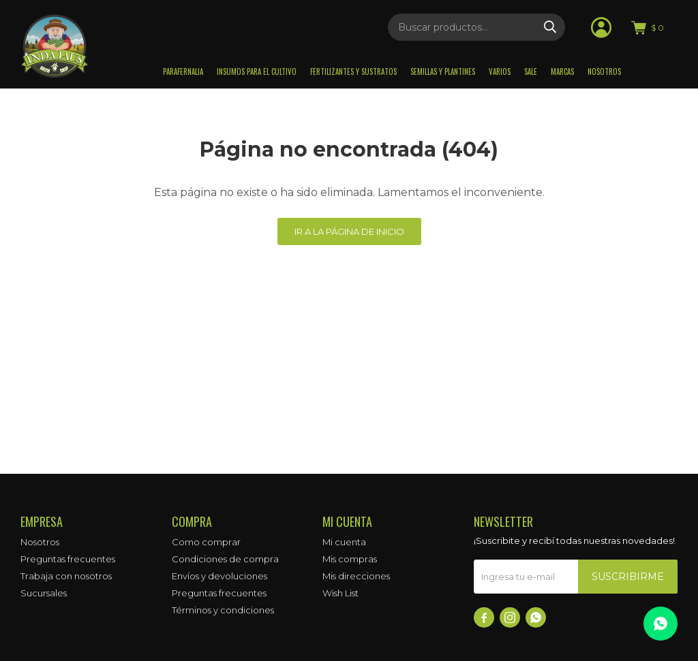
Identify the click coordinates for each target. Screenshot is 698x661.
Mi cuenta (344, 541)
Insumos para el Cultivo (257, 71)
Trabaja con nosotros (66, 575)
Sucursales (43, 592)
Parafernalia (183, 71)
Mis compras (349, 558)
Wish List (340, 592)
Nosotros (604, 71)
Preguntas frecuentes (67, 558)
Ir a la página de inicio (349, 231)
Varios (500, 71)
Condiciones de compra (225, 558)
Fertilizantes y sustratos (353, 71)
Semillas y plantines (442, 71)
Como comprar (206, 541)
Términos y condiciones (223, 609)
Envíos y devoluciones (219, 575)
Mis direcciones (356, 575)
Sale (530, 71)
